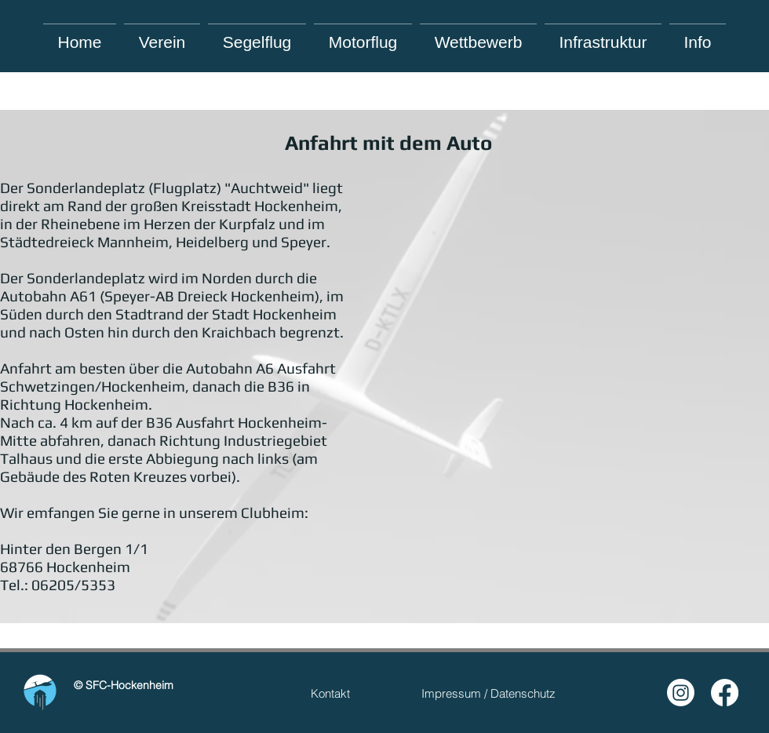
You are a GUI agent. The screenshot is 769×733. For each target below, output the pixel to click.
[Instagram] (680, 692)
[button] (697, 35)
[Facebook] (724, 692)
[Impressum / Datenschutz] (488, 693)
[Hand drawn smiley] (40, 692)
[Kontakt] (330, 693)
